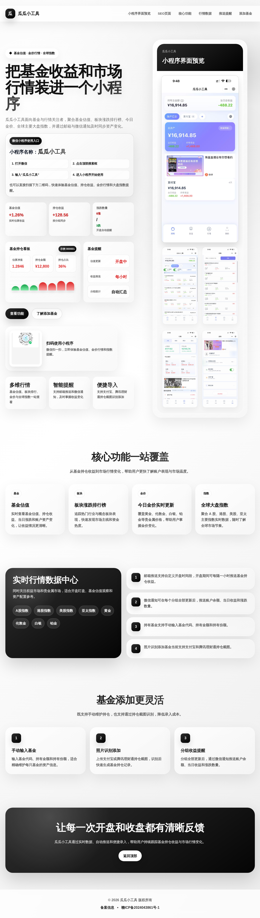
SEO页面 (164, 13)
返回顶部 (130, 856)
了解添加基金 (47, 313)
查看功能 (17, 313)
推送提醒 (225, 13)
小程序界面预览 (139, 13)
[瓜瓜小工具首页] (22, 14)
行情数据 (205, 13)
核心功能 (184, 13)
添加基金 (245, 13)
